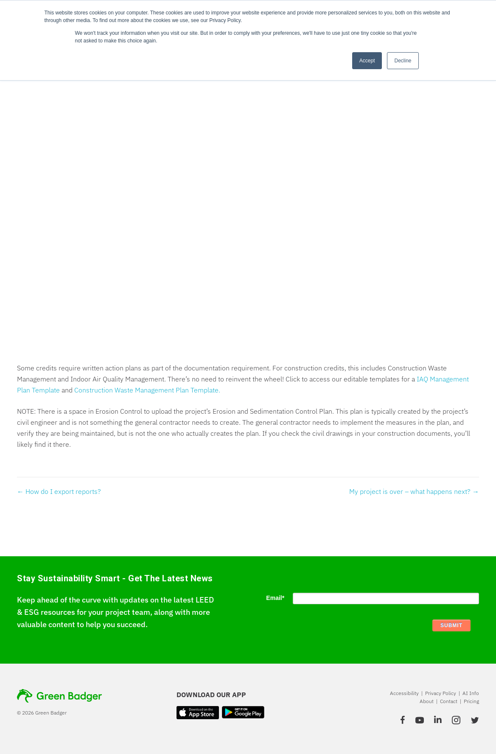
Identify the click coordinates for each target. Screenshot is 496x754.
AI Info (470, 693)
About (427, 701)
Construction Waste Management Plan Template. (147, 390)
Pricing (471, 701)
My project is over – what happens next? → (414, 491)
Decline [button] (402, 61)
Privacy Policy (440, 693)
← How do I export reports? (59, 491)
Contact (448, 701)
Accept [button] (367, 61)
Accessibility (404, 693)
